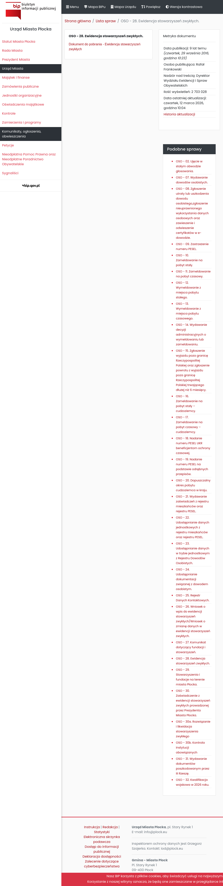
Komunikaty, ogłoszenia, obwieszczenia (21, 134)
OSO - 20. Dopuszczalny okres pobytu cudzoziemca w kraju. (193, 485)
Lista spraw (106, 21)
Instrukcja (92, 827)
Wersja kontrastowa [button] (184, 6)
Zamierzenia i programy (21, 122)
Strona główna (78, 21)
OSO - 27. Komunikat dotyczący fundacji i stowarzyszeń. (191, 647)
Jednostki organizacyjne (22, 95)
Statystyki (101, 832)
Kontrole (9, 113)
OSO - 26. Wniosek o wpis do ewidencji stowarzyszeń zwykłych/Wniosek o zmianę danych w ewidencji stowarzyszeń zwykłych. (193, 621)
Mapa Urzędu (123, 6)
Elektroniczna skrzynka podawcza (102, 839)
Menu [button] (72, 6)
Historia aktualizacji (179, 114)
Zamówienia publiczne (20, 86)
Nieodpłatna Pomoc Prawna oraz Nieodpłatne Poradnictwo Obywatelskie (29, 159)
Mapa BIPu (94, 6)
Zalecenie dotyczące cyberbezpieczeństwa (101, 864)
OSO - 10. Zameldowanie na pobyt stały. (189, 260)
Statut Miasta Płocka (18, 41)
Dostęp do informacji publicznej (102, 849)
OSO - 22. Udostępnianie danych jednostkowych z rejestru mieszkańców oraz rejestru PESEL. (192, 527)
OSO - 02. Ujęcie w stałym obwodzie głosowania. (189, 166)
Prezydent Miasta (16, 59)
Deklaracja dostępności (101, 856)
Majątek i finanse (16, 77)
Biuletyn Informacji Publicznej (31, 11)
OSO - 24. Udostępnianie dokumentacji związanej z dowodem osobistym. (192, 579)
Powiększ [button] (150, 6)
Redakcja (110, 827)
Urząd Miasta (12, 68)
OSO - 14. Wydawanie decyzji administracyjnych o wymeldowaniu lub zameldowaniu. (191, 334)
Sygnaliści (10, 173)
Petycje (8, 145)
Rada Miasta (12, 50)
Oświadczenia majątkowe (23, 104)
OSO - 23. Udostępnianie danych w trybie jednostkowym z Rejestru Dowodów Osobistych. (193, 553)
